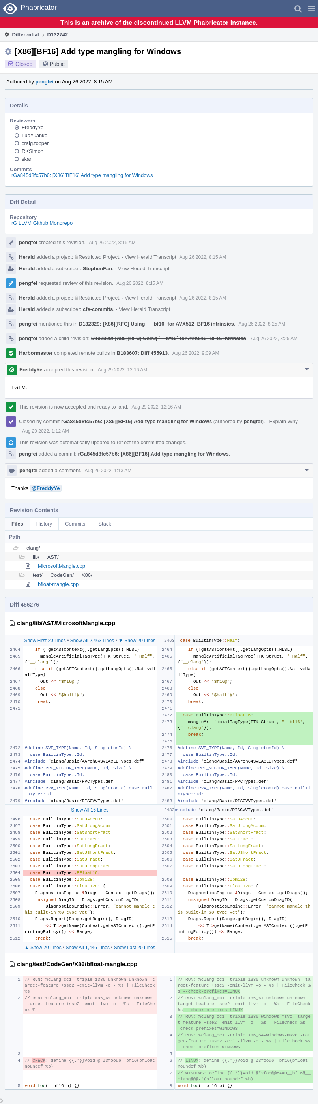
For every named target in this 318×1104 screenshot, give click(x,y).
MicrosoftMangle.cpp (61, 566)
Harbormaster (35, 353)
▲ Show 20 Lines (43, 947)
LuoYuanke (34, 135)
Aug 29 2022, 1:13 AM (108, 470)
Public (57, 64)
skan (27, 159)
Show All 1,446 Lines (88, 947)
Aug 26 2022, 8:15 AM (112, 242)
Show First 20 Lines (44, 640)
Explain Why (283, 421)
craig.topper (35, 143)
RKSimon (32, 151)
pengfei (45, 82)
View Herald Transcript (150, 257)
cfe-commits (98, 309)
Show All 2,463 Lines (92, 640)
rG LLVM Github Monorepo (42, 223)
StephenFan (97, 268)
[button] (311, 8)
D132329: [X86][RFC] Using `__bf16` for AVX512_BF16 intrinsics (156, 324)
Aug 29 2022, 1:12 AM (45, 431)
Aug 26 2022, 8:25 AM (261, 324)
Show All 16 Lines (89, 810)
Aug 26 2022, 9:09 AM (195, 353)
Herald (27, 257)
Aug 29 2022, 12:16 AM (122, 370)
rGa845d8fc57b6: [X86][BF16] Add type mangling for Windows (82, 175)
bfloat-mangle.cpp (58, 584)
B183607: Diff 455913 (142, 353)
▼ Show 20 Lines (136, 640)
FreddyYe (32, 127)
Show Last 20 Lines (134, 947)
